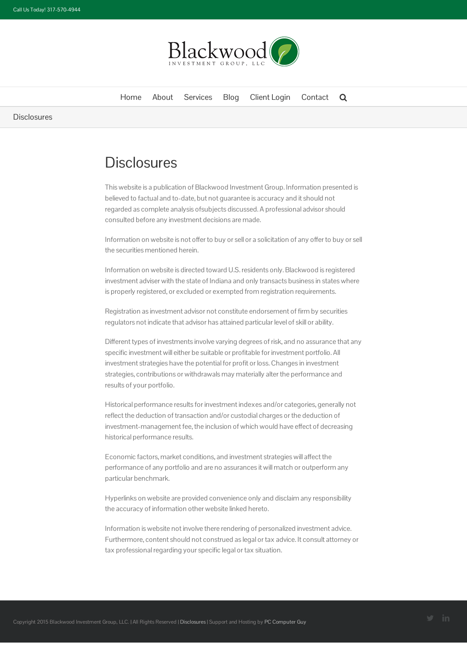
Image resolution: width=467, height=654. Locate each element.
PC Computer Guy (285, 621)
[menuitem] (136, 96)
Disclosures (193, 621)
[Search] (343, 96)
